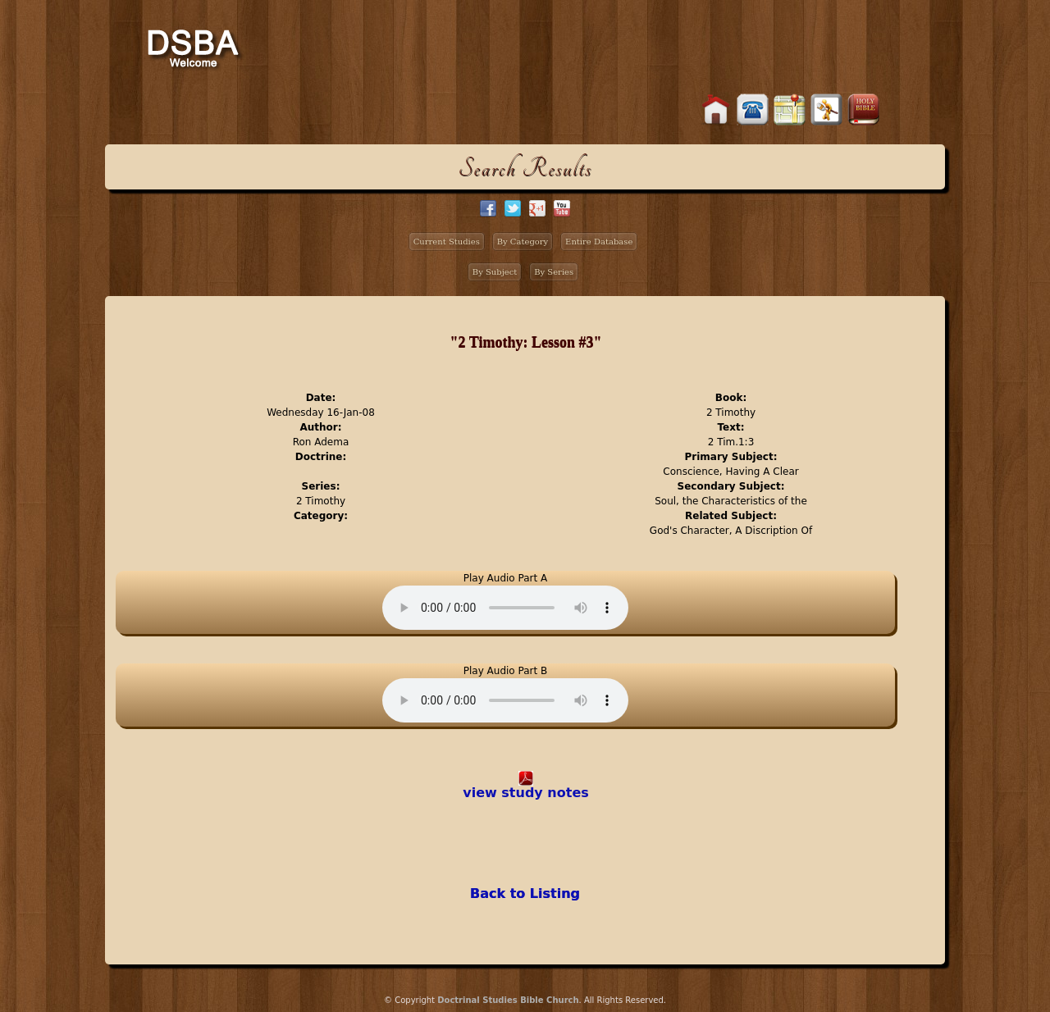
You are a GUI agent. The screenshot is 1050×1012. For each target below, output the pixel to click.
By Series (553, 271)
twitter (513, 208)
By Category (523, 241)
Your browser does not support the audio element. (505, 608)
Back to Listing (525, 893)
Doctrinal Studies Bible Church (507, 1000)
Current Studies (446, 241)
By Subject (495, 271)
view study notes (526, 792)
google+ (537, 208)
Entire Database (598, 241)
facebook (488, 208)
